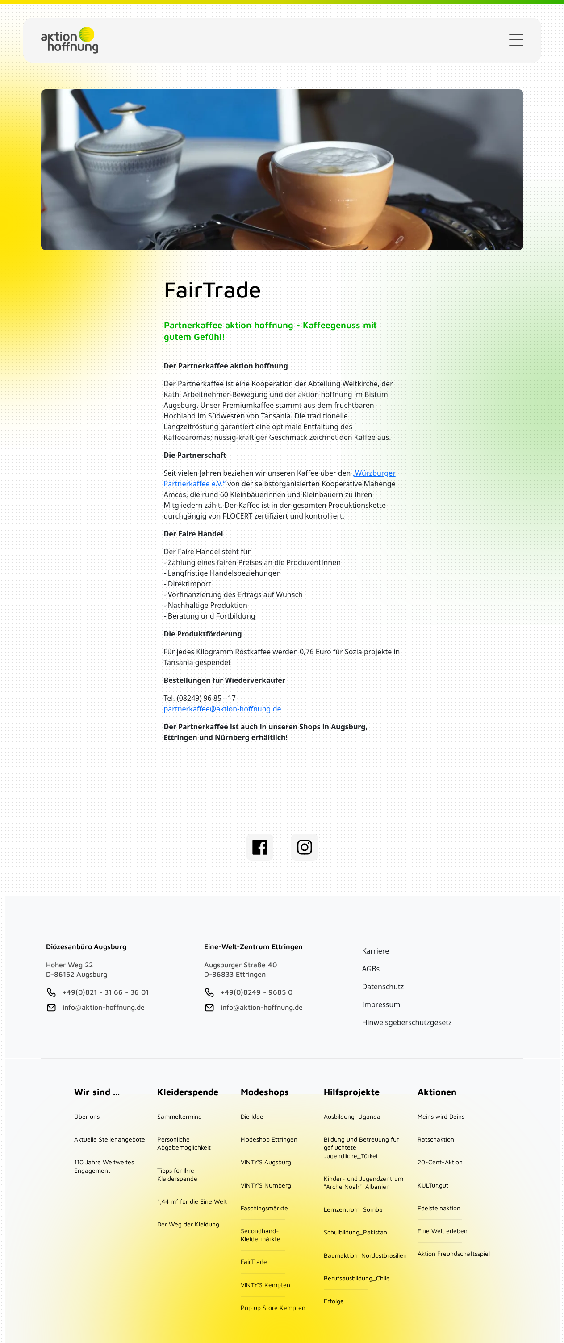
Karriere (375, 951)
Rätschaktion (436, 1139)
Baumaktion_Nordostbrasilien (365, 1255)
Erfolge (334, 1301)
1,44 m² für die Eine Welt (192, 1201)
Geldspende (234, 40)
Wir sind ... (97, 1092)
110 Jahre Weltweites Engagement (104, 1166)
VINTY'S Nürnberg (266, 1185)
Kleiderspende (316, 40)
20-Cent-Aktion (440, 1162)
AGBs (371, 969)
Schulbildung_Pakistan (355, 1232)
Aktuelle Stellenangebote (109, 1139)
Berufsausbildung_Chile (357, 1278)
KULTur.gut (433, 1185)
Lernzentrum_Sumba (353, 1209)
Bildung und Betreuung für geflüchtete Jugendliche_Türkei (361, 1147)
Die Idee (252, 1116)
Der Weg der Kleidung (188, 1224)
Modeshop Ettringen (269, 1139)
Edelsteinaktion (439, 1208)
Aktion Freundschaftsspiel (454, 1253)
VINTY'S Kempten (265, 1285)
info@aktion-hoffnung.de (104, 1007)
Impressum (381, 1004)
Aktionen (437, 1092)
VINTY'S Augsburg (266, 1162)
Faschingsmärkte (264, 1208)
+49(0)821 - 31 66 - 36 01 (106, 992)
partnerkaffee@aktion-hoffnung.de (222, 709)
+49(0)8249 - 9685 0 (256, 992)
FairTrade (254, 1261)
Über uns (87, 1116)
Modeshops (265, 1092)
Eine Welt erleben (443, 1230)
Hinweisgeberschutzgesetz (407, 1022)
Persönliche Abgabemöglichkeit (184, 1143)
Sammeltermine (179, 1116)
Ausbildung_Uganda (352, 1116)
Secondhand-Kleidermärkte (260, 1235)
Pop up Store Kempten (273, 1307)
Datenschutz (383, 987)
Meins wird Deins (441, 1116)
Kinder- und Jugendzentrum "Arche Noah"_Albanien (363, 1182)
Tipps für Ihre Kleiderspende (177, 1174)
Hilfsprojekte (352, 1092)
